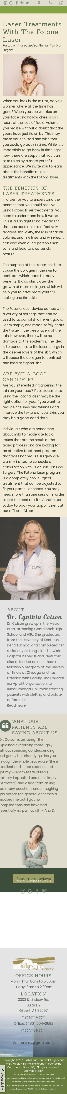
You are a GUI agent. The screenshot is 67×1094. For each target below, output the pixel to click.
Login (40, 1071)
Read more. (28, 705)
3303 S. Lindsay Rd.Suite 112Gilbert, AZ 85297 (33, 1017)
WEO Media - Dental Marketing (25, 1063)
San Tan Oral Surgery (46, 1060)
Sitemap (29, 1071)
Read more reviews (33, 890)
